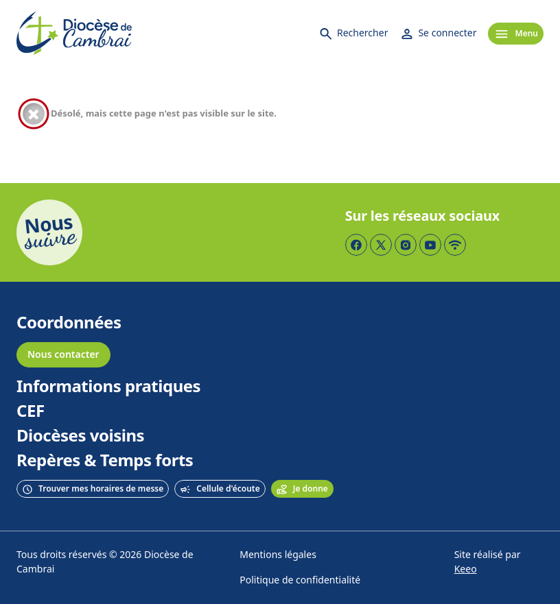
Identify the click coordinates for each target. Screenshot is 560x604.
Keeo (465, 569)
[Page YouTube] (430, 245)
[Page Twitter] (381, 245)
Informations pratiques (108, 386)
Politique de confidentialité (300, 580)
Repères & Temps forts (104, 460)
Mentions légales (278, 555)
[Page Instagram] (406, 245)
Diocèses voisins (80, 436)
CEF (30, 411)
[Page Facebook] (356, 245)
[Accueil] (74, 33)
